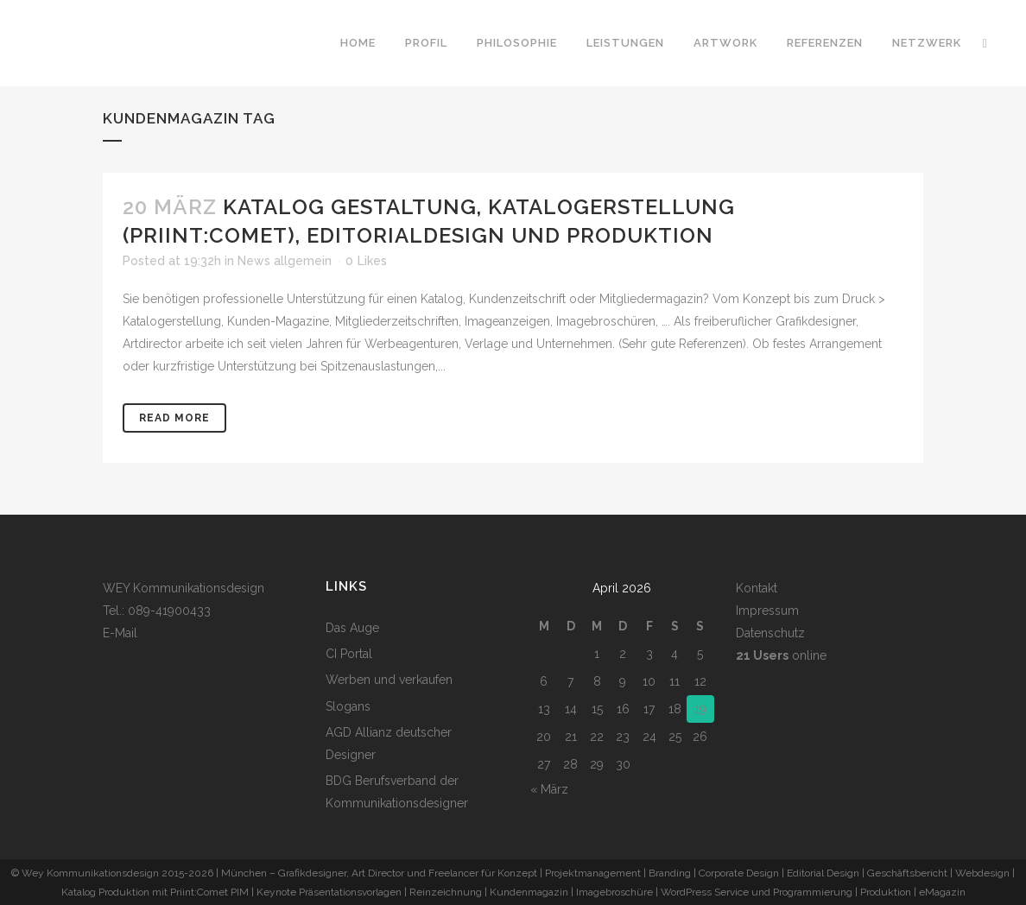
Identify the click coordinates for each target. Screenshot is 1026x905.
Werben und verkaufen (389, 680)
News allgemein (285, 261)
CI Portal (349, 654)
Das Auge (352, 628)
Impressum (767, 610)
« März (549, 789)
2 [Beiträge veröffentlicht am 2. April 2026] (622, 654)
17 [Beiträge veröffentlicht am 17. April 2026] (649, 709)
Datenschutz (770, 633)
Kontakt (756, 588)
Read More (174, 418)
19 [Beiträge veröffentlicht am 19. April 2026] (700, 709)
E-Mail (120, 633)
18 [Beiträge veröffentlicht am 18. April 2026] (674, 709)
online (781, 655)
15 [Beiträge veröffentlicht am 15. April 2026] (597, 709)
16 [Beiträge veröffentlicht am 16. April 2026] (623, 709)
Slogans (348, 706)
